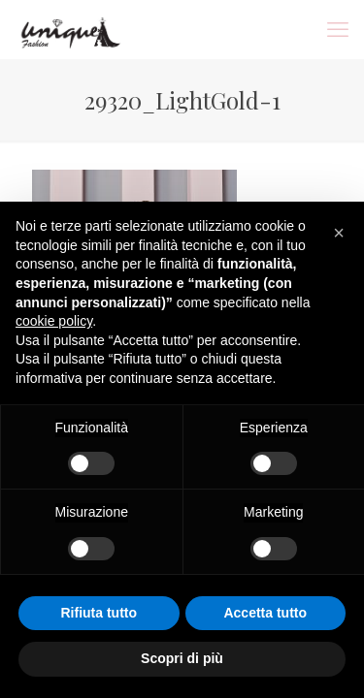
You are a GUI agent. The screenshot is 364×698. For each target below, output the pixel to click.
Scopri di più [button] (182, 658)
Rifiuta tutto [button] (98, 612)
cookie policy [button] (54, 321)
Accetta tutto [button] (265, 612)
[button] (338, 232)
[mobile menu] (337, 29)
